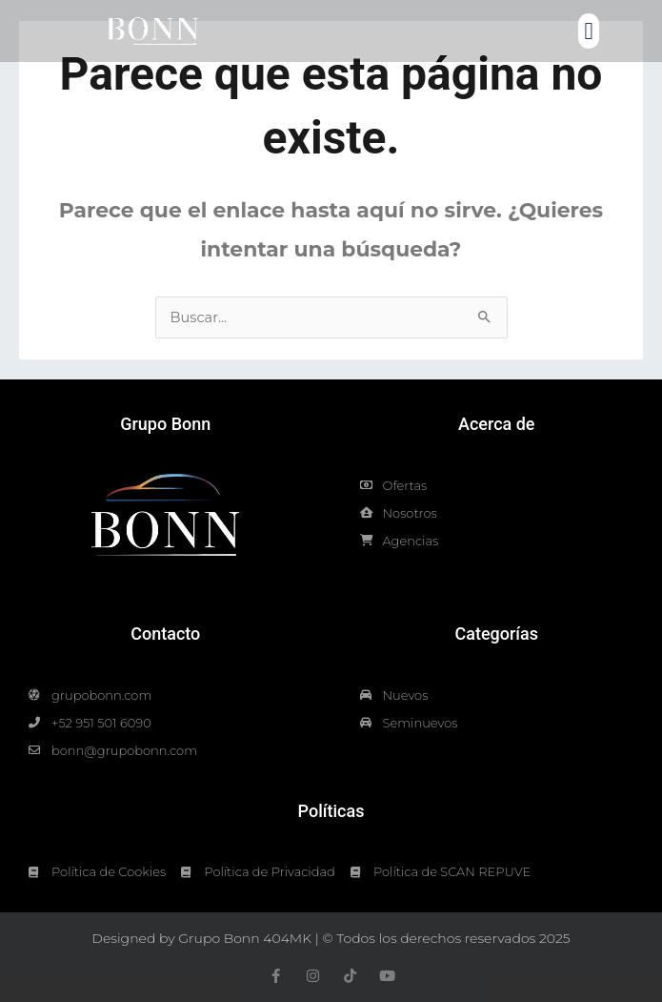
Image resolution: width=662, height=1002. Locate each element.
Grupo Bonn (165, 424)
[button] (588, 31)
